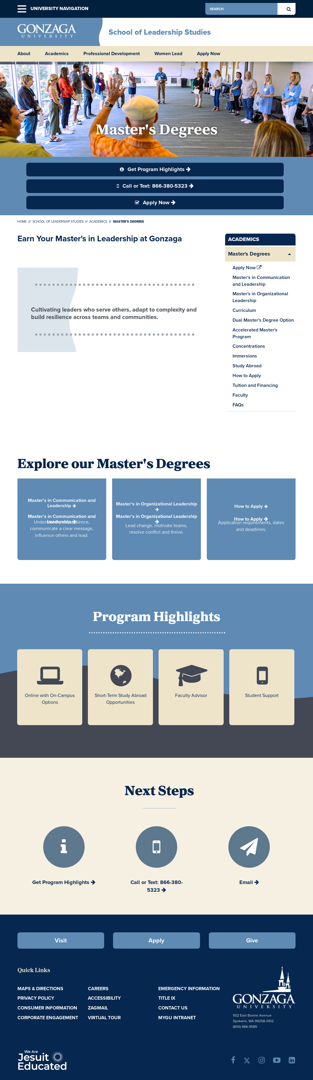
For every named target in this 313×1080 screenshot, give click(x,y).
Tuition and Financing (255, 385)
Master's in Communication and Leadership (261, 281)
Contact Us (173, 1007)
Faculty (241, 395)
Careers (98, 988)
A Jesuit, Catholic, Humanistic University (64, 1059)
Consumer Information (47, 1007)
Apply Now (208, 53)
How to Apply (247, 375)
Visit (61, 940)
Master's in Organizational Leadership (260, 297)
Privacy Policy (35, 998)
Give (252, 940)
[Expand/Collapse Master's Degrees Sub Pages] (290, 254)
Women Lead (168, 53)
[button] (21, 9)
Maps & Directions (40, 988)
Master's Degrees (249, 254)
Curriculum (244, 310)
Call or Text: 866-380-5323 (152, 186)
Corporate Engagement (47, 1017)
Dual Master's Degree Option (263, 320)
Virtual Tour (104, 1017)
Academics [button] (57, 53)
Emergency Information (189, 988)
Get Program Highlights (152, 169)
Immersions (245, 355)
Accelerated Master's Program (255, 333)
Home (22, 221)
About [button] (23, 53)
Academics (98, 221)
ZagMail (98, 1007)
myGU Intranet (177, 1017)
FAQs (238, 404)
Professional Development (111, 53)
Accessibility (104, 998)
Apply (156, 940)
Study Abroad (247, 365)
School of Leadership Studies (160, 32)
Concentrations (249, 346)
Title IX (166, 998)
